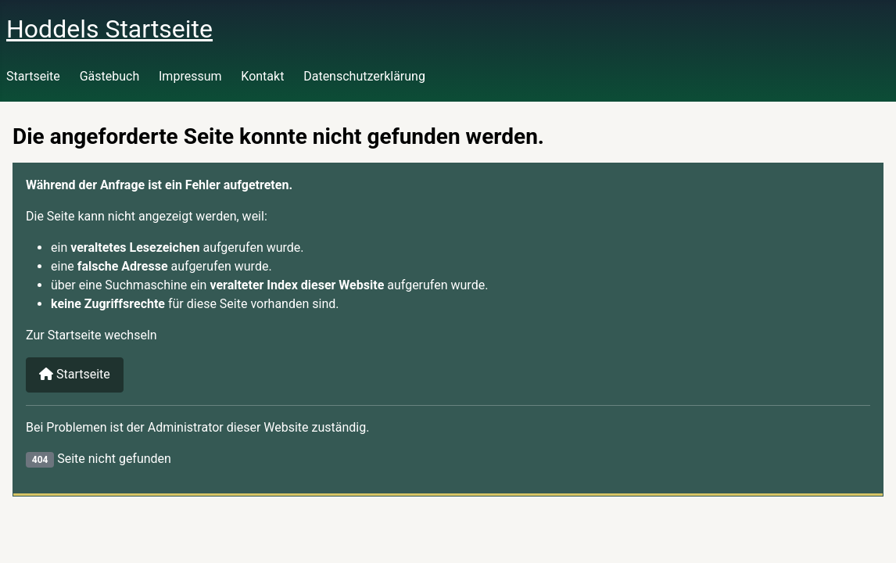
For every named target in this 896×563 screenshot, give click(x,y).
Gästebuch (110, 76)
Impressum (190, 76)
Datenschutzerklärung (364, 76)
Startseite (33, 76)
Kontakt (262, 76)
